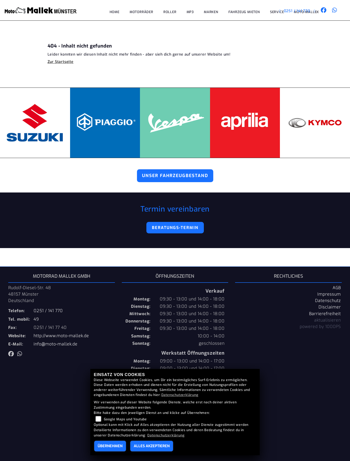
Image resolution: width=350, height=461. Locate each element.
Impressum (329, 294)
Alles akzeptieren (152, 446)
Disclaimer (330, 307)
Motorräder (141, 12)
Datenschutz (328, 300)
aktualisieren (327, 320)
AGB (337, 288)
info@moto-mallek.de (55, 344)
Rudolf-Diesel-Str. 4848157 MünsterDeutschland (29, 294)
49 (36, 319)
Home (115, 12)
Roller (169, 12)
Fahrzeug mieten (244, 12)
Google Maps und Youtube (125, 419)
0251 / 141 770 (294, 10)
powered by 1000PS (320, 326)
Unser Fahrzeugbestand (175, 175)
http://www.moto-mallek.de (61, 336)
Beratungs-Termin (175, 227)
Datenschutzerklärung (179, 395)
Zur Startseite (61, 61)
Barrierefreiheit (325, 314)
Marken (211, 12)
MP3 (190, 12)
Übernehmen (110, 446)
